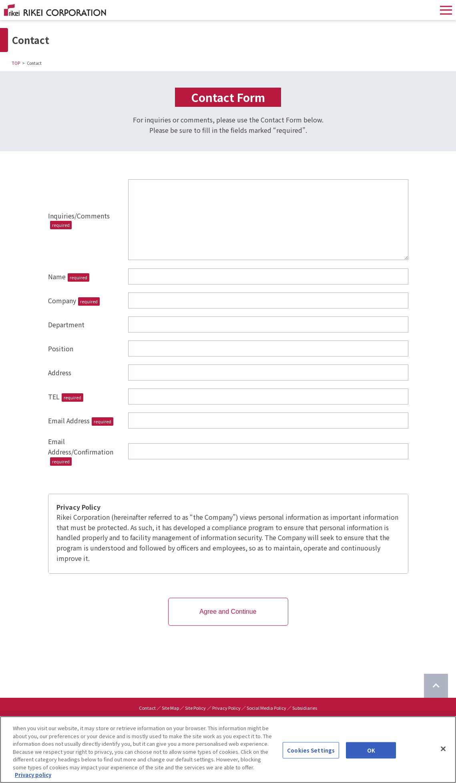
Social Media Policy (266, 708)
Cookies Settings (311, 750)
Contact (147, 708)
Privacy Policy (226, 708)
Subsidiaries (304, 708)
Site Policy (195, 708)
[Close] (443, 748)
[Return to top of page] (436, 686)
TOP (16, 63)
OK (371, 750)
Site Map (170, 708)
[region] (228, 749)
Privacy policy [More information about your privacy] (33, 775)
